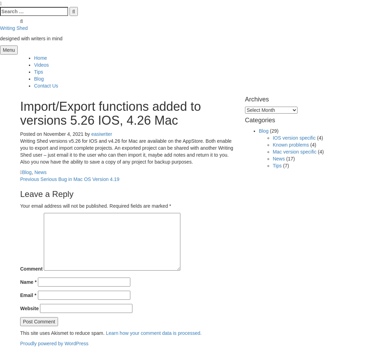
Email (28, 295)
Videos (41, 65)
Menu (9, 50)
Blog (39, 79)
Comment (31, 269)
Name (28, 282)
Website (29, 308)
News (40, 172)
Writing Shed (14, 28)
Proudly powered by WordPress (54, 343)
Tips (38, 72)
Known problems (291, 145)
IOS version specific (294, 138)
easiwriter (101, 134)
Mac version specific (295, 152)
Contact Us (46, 86)
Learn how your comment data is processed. (154, 333)
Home (40, 58)
